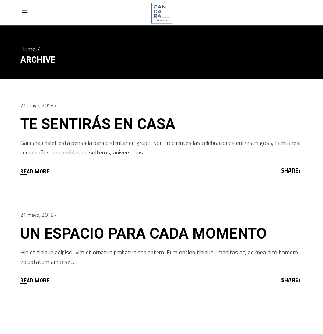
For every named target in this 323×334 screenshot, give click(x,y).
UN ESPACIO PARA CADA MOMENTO (143, 233)
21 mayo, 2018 (36, 105)
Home (27, 48)
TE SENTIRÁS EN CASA (97, 124)
